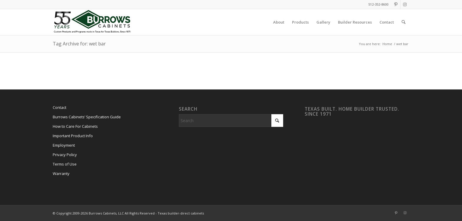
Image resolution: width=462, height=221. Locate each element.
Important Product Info (73, 135)
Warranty (61, 173)
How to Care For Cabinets (75, 126)
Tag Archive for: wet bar (79, 43)
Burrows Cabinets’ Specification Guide (87, 116)
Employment (64, 145)
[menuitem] (278, 22)
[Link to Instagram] (404, 4)
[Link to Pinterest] (396, 4)
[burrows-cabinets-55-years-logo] (92, 22)
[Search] (403, 22)
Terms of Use (65, 164)
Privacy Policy (65, 154)
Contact (59, 107)
